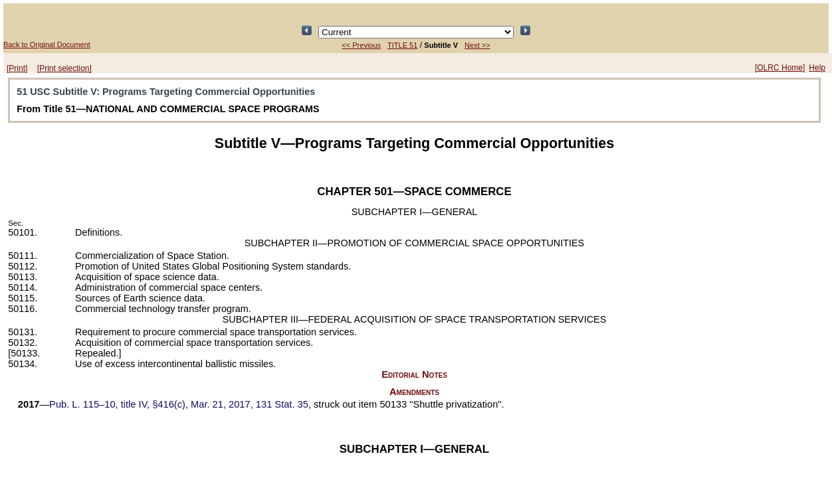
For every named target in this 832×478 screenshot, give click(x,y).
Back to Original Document (46, 44)
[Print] (17, 68)
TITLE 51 (402, 45)
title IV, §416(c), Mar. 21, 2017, (178, 404)
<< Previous (361, 45)
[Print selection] (64, 68)
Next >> (477, 45)
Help (817, 67)
